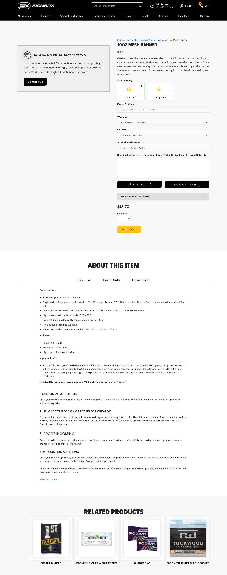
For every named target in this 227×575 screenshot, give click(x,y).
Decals (145, 15)
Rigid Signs (184, 15)
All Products (24, 15)
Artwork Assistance (128, 142)
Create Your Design (187, 184)
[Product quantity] (124, 219)
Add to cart (129, 229)
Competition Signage (71, 15)
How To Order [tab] (111, 280)
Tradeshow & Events (104, 15)
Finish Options (125, 104)
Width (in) (131, 97)
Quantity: (122, 213)
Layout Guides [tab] (141, 280)
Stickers (163, 15)
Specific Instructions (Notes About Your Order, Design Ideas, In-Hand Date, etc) (162, 155)
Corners (121, 129)
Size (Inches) (124, 80)
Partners (204, 15)
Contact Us (35, 82)
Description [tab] (84, 280)
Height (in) (160, 97)
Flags (128, 15)
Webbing (122, 117)
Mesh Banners (158, 40)
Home (120, 40)
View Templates (48, 479)
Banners (45, 15)
